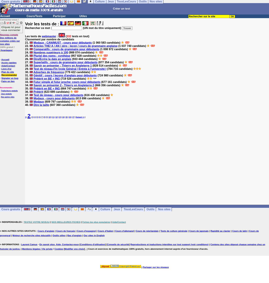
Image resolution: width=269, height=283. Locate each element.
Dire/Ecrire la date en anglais (52, 59)
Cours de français (65, 231)
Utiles (83, 16)
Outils (150, 209)
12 (56, 117)
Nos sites (164, 209)
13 (60, 117)
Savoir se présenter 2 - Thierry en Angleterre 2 (63, 85)
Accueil (5, 16)
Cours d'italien (105, 231)
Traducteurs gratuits (9, 91)
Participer (59, 16)
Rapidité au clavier (220, 231)
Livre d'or (6, 69)
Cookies (59, 249)
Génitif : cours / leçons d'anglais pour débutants (65, 75)
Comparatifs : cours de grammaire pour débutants (66, 49)
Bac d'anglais (74, 235)
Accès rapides (8, 62)
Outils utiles (59, 235)
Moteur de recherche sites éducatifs (31, 235)
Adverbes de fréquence (48, 72)
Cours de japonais (199, 231)
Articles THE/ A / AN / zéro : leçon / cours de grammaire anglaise (75, 45)
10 (50, 117)
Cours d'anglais (46, 231)
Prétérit (38, 91)
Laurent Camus (29, 244)
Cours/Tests (34, 16)
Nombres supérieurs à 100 (50, 52)
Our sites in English (94, 235)
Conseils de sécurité (118, 244)
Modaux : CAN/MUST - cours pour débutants (62, 42)
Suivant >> (80, 117)
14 (63, 117)
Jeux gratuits (6, 94)
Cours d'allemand (124, 231)
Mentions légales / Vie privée (37, 249)
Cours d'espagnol (86, 231)
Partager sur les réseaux (156, 267)
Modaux (38, 101)
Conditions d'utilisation (92, 244)
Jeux (117, 209)
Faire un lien (8, 81)
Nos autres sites (7, 97)
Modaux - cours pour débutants (54, 98)
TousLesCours (133, 209)
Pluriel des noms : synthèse (51, 55)
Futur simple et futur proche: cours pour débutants (66, 82)
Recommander (9, 75)
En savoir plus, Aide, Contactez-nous (59, 244)
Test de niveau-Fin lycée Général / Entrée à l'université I (69, 68)
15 (66, 117)
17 (73, 117)
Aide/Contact (8, 65)
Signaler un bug (9, 78)
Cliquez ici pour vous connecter (11, 28)
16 (70, 117)
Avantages (6, 50)
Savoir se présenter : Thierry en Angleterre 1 (62, 65)
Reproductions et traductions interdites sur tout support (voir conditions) (169, 244)
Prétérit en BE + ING (46, 78)
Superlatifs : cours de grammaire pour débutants (65, 62)
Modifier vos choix (74, 249)
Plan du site (7, 72)
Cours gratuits (10, 209)
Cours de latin (239, 231)
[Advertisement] (147, 159)
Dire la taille (41, 104)
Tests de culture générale (173, 231)
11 (53, 117)
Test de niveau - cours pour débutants (58, 95)
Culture (105, 209)
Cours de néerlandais (147, 231)
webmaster (49, 36)
